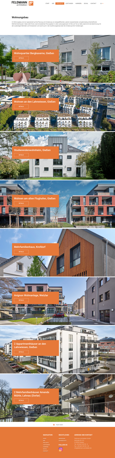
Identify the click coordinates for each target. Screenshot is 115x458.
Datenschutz (62, 440)
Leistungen (69, 3)
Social (86, 3)
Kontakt (93, 3)
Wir (53, 3)
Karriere (78, 3)
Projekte (60, 3)
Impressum (62, 438)
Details (21, 58)
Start (47, 3)
